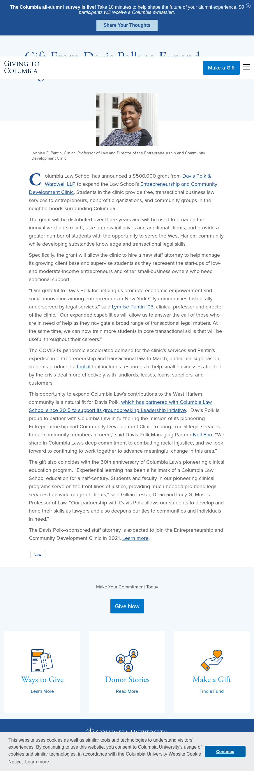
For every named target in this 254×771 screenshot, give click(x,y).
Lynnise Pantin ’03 (133, 306)
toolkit (84, 366)
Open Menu (246, 46)
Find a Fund (212, 691)
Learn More (42, 691)
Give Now (127, 606)
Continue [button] (225, 751)
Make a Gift (221, 46)
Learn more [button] (37, 761)
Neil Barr (202, 434)
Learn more (135, 538)
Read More (127, 691)
